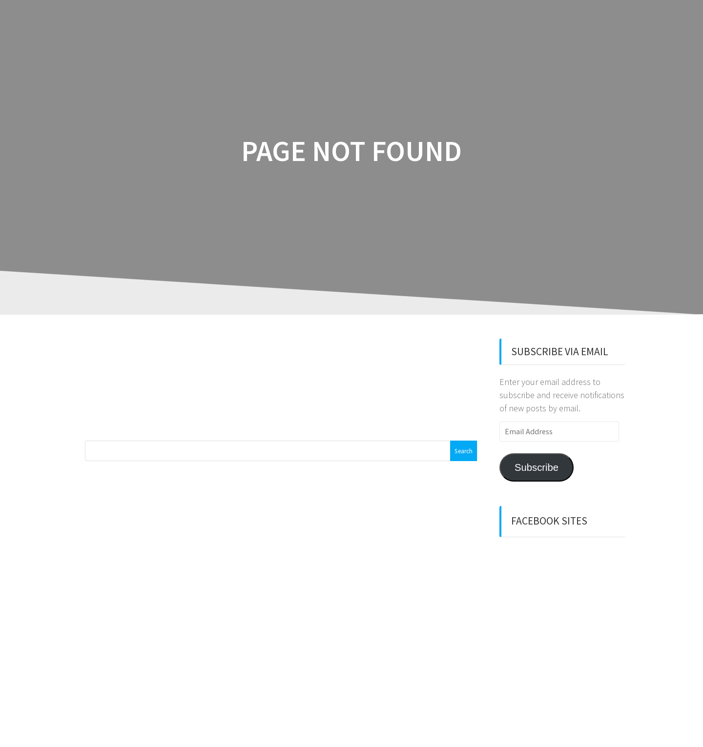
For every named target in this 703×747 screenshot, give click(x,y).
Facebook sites (549, 520)
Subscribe (536, 467)
